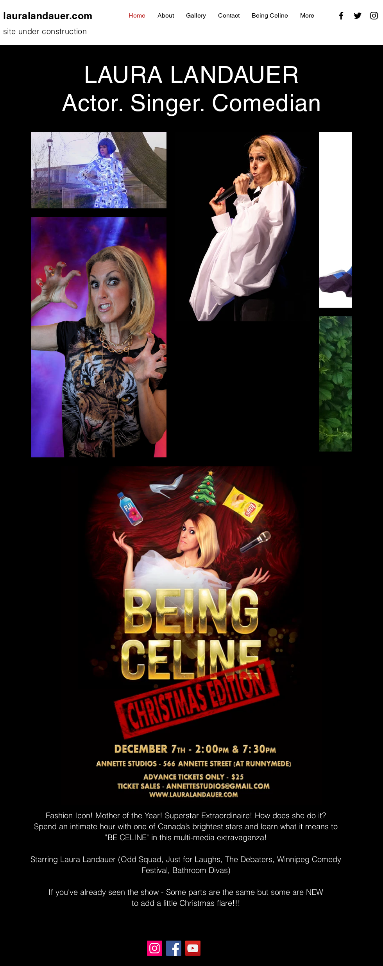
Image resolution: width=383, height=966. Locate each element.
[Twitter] (358, 16)
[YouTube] (192, 948)
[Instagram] (374, 16)
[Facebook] (341, 16)
